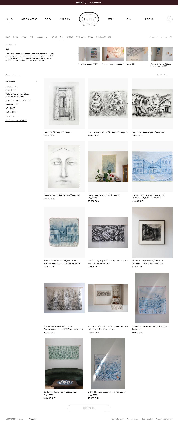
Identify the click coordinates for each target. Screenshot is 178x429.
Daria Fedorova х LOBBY (16, 120)
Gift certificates (84, 37)
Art (62, 37)
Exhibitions (64, 19)
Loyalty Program (117, 419)
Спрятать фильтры (12, 75)
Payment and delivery (164, 419)
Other (70, 37)
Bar (129, 19)
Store (110, 19)
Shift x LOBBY (11, 112)
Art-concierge (29, 19)
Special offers (103, 37)
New (7, 37)
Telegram (32, 419)
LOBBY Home (27, 37)
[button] (167, 75)
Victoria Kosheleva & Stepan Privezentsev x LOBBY (17, 95)
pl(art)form (89, 2)
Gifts (15, 37)
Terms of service (133, 419)
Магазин (8, 45)
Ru (12, 19)
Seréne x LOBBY (12, 104)
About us (148, 19)
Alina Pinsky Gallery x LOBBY (17, 100)
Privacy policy (147, 419)
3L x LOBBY (10, 90)
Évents (48, 19)
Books (53, 37)
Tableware (42, 37)
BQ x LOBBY (10, 108)
